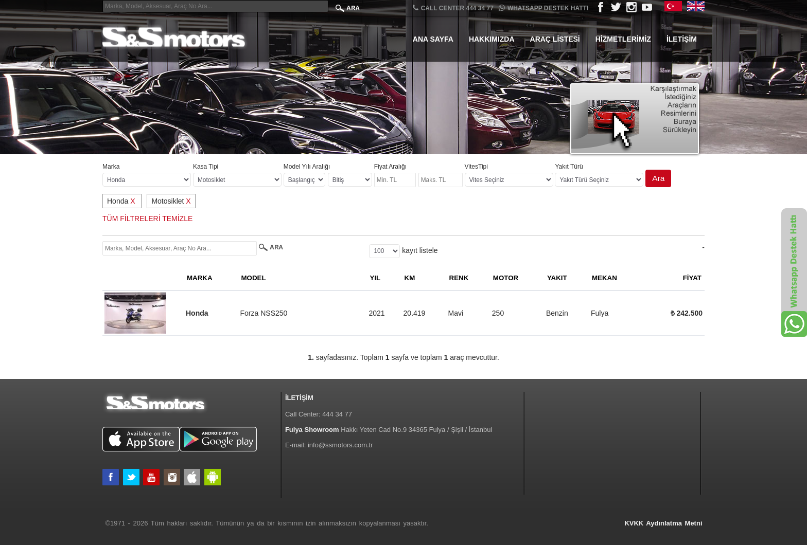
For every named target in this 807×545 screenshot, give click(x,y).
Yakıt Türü (569, 166)
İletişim (681, 39)
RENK (459, 278)
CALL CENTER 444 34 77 (453, 8)
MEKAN (604, 278)
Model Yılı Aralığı (307, 166)
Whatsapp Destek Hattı (543, 8)
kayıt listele (419, 250)
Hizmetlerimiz (623, 39)
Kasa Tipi (205, 166)
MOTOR (505, 278)
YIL (375, 278)
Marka (110, 166)
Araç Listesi (555, 39)
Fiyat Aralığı (390, 166)
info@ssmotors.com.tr (340, 445)
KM (410, 278)
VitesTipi (476, 166)
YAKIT (557, 278)
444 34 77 (337, 414)
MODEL (253, 278)
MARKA (200, 278)
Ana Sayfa (433, 39)
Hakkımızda (492, 39)
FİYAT (692, 278)
